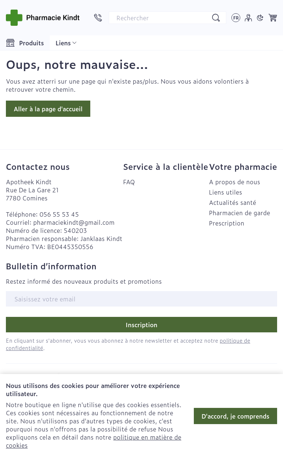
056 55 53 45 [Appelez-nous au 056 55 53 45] (59, 214)
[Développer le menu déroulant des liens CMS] (66, 43)
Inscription (141, 324)
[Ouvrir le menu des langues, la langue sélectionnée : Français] (235, 17)
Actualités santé (232, 202)
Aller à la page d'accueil (48, 108)
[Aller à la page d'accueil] (43, 17)
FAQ (129, 182)
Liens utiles (225, 192)
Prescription (226, 223)
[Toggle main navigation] (25, 42)
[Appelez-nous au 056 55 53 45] (98, 18)
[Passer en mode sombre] (260, 17)
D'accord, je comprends (235, 416)
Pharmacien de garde (239, 213)
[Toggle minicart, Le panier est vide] (272, 17)
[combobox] (167, 17)
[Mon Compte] (248, 17)
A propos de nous (234, 182)
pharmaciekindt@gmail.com (74, 222)
